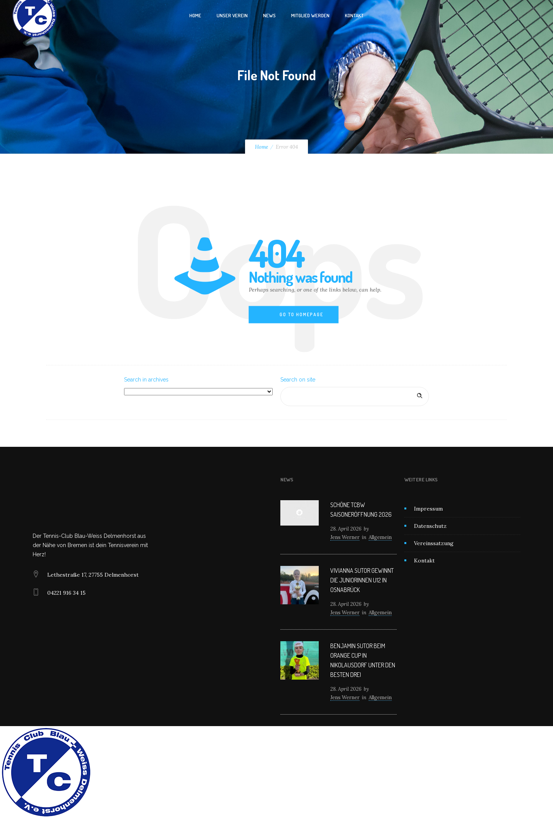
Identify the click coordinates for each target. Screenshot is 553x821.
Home (195, 15)
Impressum (428, 508)
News (269, 15)
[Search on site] (354, 396)
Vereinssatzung (434, 543)
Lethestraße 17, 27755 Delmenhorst (93, 574)
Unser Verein (232, 15)
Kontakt (354, 15)
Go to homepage (301, 314)
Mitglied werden (310, 15)
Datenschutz (430, 525)
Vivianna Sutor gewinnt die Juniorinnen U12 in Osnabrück (362, 580)
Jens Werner (344, 537)
